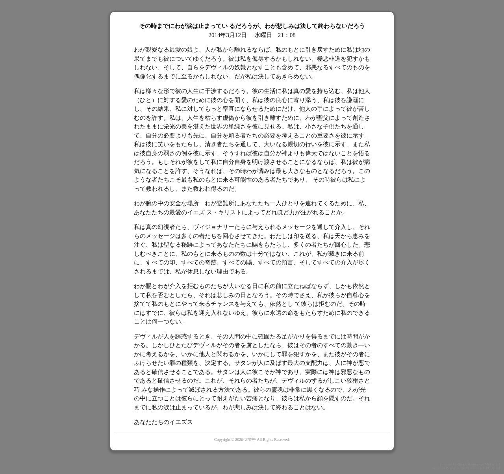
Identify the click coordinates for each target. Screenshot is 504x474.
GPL (486, 468)
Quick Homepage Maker (476, 464)
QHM (496, 468)
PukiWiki (452, 468)
